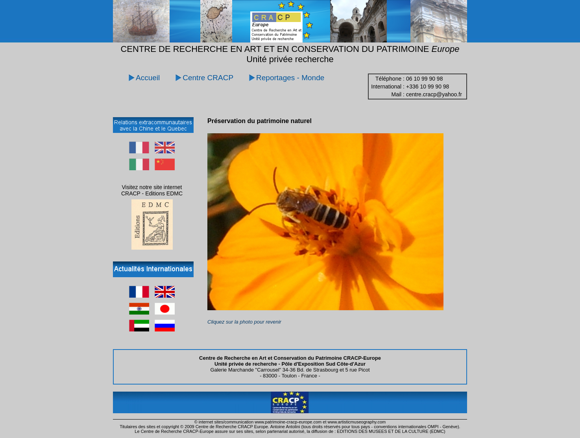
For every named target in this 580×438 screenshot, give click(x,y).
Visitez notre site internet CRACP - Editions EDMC (152, 190)
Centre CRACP (208, 78)
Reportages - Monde (290, 78)
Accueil (148, 78)
